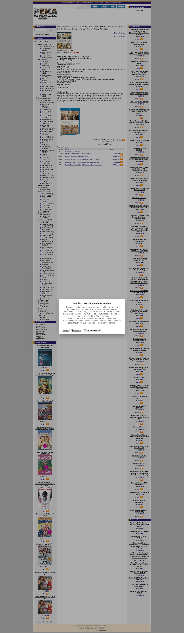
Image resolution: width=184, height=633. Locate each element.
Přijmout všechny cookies (92, 330)
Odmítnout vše (76, 330)
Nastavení (66, 330)
